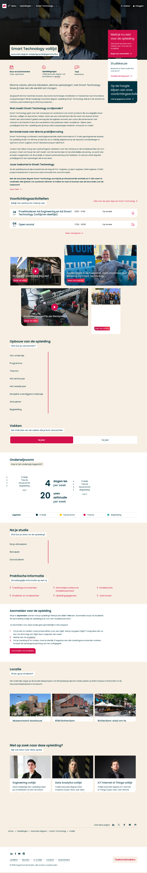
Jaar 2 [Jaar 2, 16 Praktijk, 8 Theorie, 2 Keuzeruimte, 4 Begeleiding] (84, 495)
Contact (50, 861)
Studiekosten (106, 594)
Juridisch (14, 861)
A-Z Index (38, 861)
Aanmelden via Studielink (22, 657)
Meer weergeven (73, 233)
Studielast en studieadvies (25, 602)
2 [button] (105, 446)
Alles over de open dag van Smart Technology (114, 201)
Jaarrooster (105, 602)
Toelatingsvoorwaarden (24, 594)
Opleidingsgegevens (66, 602)
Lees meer (16, 189)
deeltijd (57, 76)
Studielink (31, 644)
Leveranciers (64, 861)
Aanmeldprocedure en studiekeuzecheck (67, 596)
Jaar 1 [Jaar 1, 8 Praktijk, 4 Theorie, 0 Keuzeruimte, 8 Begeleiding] (24, 491)
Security (25, 861)
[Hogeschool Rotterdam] (4, 6)
